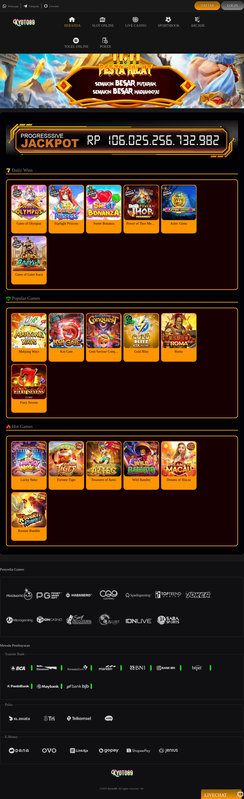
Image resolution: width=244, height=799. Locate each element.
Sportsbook (168, 21)
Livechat (51, 6)
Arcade (198, 21)
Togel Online (76, 42)
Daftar (207, 5)
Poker (105, 42)
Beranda (72, 21)
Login (232, 5)
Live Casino (136, 21)
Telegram (31, 6)
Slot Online (103, 21)
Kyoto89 (112, 788)
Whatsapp (10, 6)
